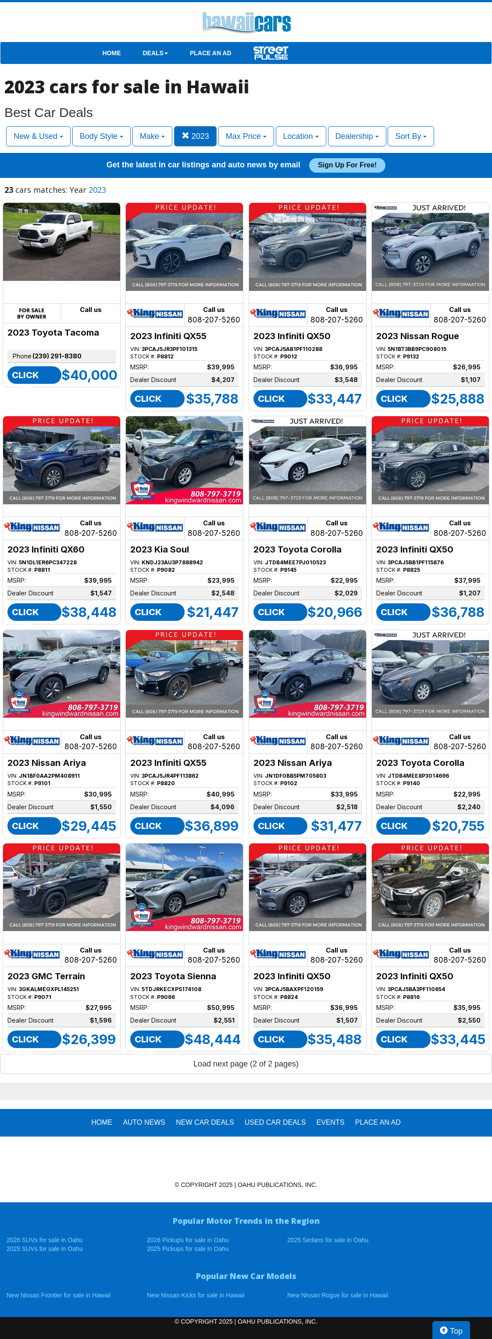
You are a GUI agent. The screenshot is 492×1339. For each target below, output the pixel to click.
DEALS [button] (155, 53)
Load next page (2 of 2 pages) (246, 1063)
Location (301, 136)
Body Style (101, 136)
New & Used (38, 136)
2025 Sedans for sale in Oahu (327, 1239)
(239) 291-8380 (57, 356)
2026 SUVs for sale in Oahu (45, 1239)
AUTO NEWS (144, 1122)
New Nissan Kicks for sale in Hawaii (196, 1295)
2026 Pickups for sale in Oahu (188, 1239)
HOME (112, 53)
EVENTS (331, 1122)
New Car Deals (205, 1122)
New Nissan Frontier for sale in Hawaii (59, 1295)
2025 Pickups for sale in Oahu (188, 1248)
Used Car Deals (275, 1122)
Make (152, 136)
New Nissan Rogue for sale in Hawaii (337, 1295)
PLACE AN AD (211, 53)
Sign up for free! (347, 165)
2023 (195, 136)
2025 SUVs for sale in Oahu (45, 1248)
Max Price (246, 136)
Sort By (411, 136)
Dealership (357, 136)
